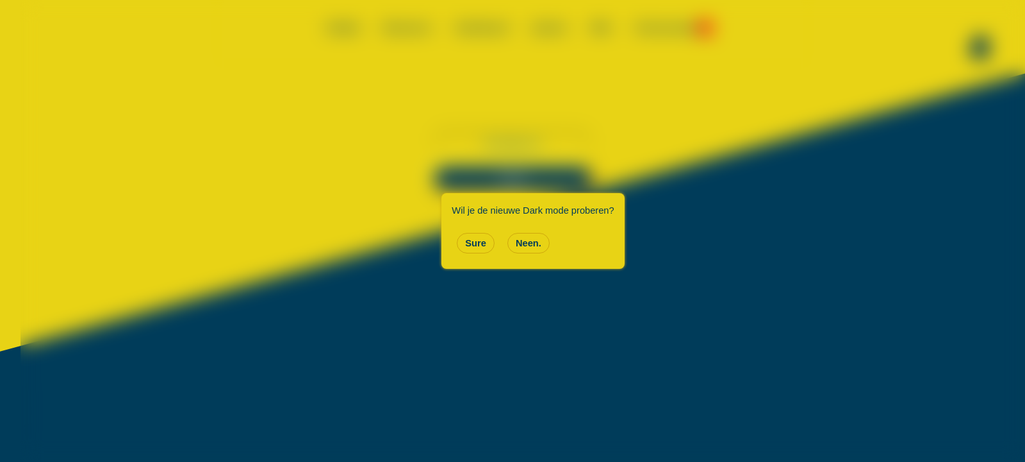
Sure (475, 243)
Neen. (528, 243)
